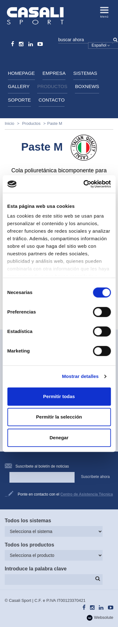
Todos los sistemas (28, 520)
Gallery (19, 86)
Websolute (100, 618)
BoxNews (87, 86)
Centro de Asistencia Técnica (86, 494)
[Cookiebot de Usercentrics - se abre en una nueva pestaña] (84, 184)
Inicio (9, 123)
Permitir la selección (59, 416)
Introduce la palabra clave (36, 568)
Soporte (19, 100)
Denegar (58, 437)
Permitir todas (59, 396)
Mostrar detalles (80, 376)
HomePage (21, 73)
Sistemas (85, 73)
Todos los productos (29, 544)
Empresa (53, 73)
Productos (52, 86)
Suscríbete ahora (95, 476)
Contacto (52, 100)
